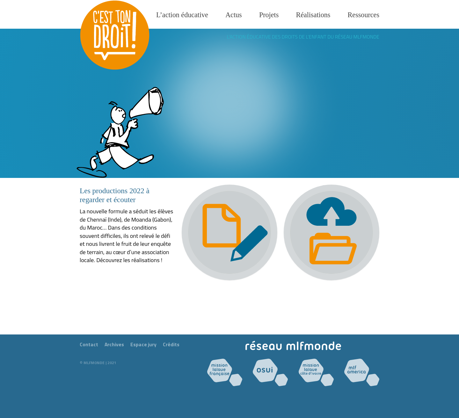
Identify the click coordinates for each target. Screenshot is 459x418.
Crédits (171, 344)
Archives (114, 344)
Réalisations (313, 15)
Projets (269, 15)
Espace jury (143, 344)
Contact (89, 344)
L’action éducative (182, 15)
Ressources (363, 15)
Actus (233, 15)
